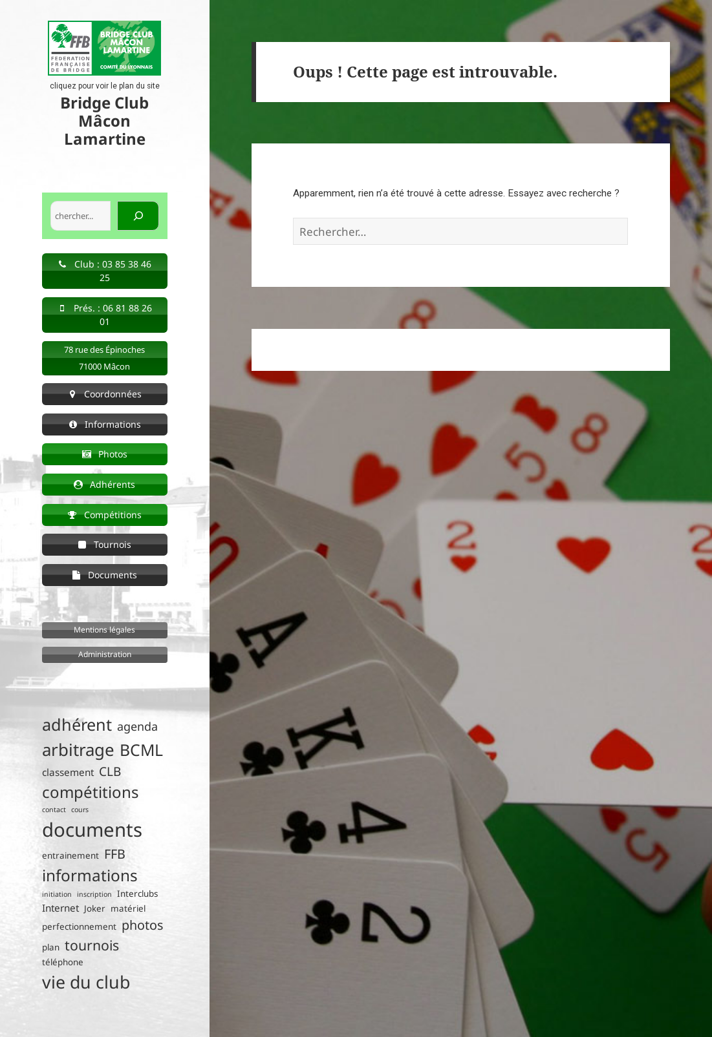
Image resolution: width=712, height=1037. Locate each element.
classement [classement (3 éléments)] (68, 772)
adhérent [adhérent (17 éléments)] (77, 724)
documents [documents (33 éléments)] (92, 830)
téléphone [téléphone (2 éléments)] (62, 962)
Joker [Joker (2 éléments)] (94, 908)
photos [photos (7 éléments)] (142, 925)
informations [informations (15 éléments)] (90, 875)
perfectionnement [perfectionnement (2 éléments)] (79, 926)
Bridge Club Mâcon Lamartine (104, 120)
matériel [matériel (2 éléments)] (128, 908)
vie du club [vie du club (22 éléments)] (86, 982)
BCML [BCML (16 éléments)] (141, 749)
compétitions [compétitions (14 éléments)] (90, 791)
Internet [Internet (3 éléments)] (60, 907)
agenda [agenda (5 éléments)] (137, 726)
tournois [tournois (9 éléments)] (92, 945)
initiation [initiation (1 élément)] (57, 894)
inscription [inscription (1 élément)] (94, 894)
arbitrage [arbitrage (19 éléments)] (78, 749)
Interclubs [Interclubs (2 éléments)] (137, 893)
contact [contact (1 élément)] (54, 809)
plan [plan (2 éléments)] (50, 947)
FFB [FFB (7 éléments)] (114, 854)
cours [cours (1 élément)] (80, 809)
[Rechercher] (138, 216)
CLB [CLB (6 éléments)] (110, 771)
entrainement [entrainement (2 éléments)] (70, 855)
